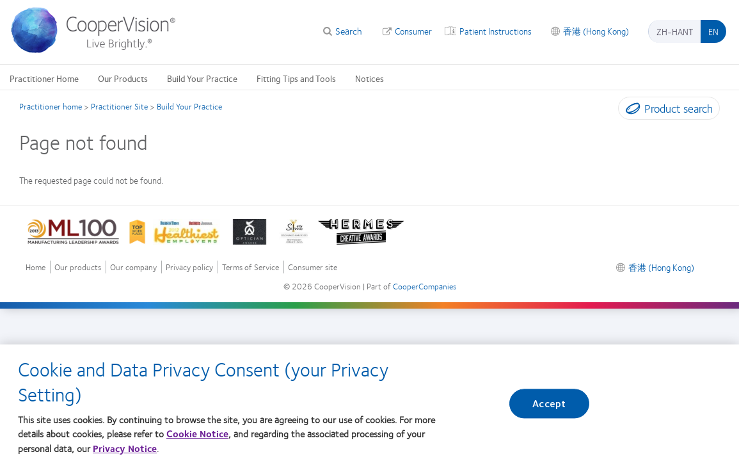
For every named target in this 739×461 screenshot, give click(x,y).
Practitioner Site (119, 106)
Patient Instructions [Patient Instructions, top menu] (495, 31)
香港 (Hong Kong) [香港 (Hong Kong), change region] (596, 31)
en (713, 31)
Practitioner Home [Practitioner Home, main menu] (44, 78)
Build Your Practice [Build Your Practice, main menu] (202, 78)
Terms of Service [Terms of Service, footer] (250, 267)
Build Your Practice (189, 106)
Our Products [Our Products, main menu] (123, 78)
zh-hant (674, 31)
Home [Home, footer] (35, 267)
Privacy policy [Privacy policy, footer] (189, 267)
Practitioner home (50, 106)
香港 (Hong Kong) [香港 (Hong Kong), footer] (661, 267)
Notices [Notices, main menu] (369, 78)
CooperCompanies (424, 286)
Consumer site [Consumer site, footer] (312, 267)
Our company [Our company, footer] (133, 267)
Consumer (413, 31)
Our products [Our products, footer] (77, 267)
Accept (549, 410)
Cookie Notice (197, 440)
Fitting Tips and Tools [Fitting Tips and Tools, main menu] (296, 78)
